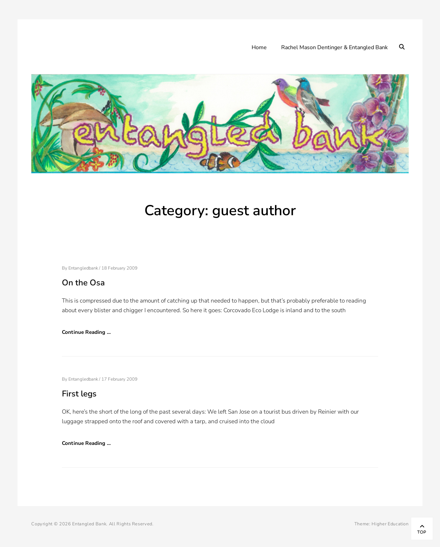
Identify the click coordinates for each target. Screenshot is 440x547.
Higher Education (390, 524)
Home (259, 47)
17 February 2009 (119, 379)
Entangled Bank (89, 524)
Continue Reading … (86, 332)
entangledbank (83, 268)
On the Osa (83, 282)
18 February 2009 (119, 268)
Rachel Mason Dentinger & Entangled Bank (334, 47)
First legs (79, 393)
